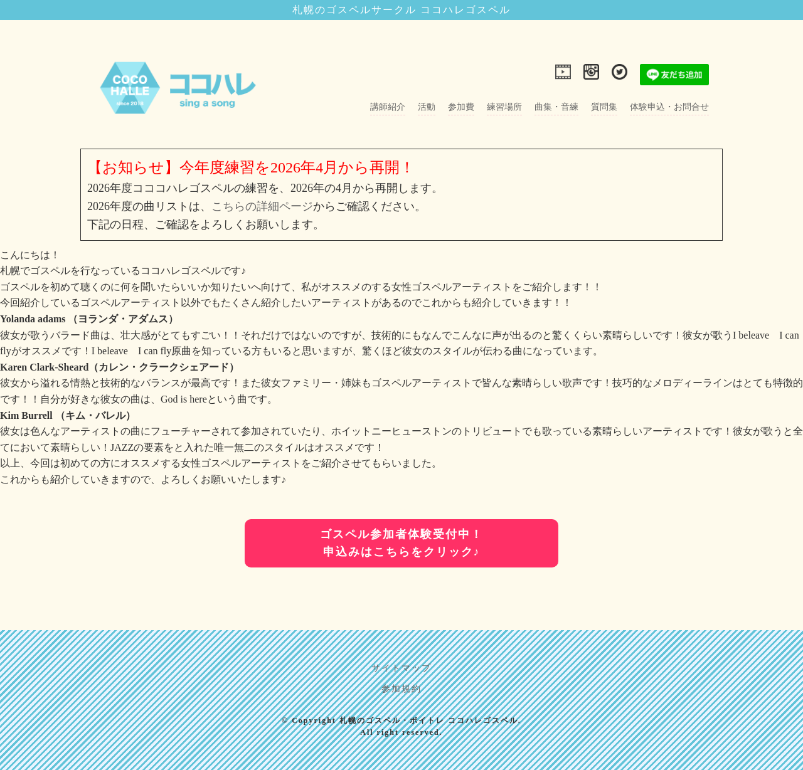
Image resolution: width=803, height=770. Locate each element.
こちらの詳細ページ (262, 206)
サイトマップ (401, 668)
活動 (426, 107)
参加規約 (401, 689)
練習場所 (504, 107)
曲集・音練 (556, 107)
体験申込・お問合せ (669, 107)
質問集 (604, 107)
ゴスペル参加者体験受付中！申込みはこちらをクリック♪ (401, 543)
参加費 (461, 107)
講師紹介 (387, 107)
